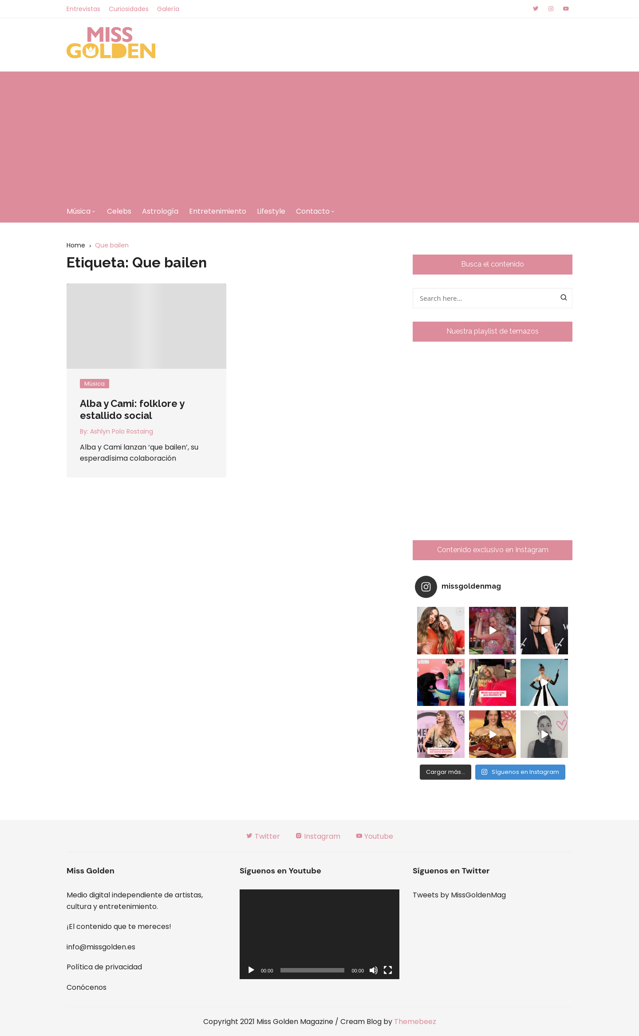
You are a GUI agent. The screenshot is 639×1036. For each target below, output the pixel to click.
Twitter (263, 836)
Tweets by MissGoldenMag (459, 895)
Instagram (317, 836)
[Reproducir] (251, 970)
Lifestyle (271, 211)
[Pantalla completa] (387, 970)
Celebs (119, 211)
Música (79, 211)
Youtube (374, 836)
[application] (319, 934)
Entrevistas (83, 8)
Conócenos (86, 987)
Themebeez (415, 1021)
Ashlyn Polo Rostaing (121, 431)
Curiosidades (129, 8)
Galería (168, 8)
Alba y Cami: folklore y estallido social (132, 409)
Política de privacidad (104, 967)
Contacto (313, 211)
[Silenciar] (373, 970)
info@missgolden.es (101, 947)
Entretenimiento (217, 211)
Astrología (160, 211)
